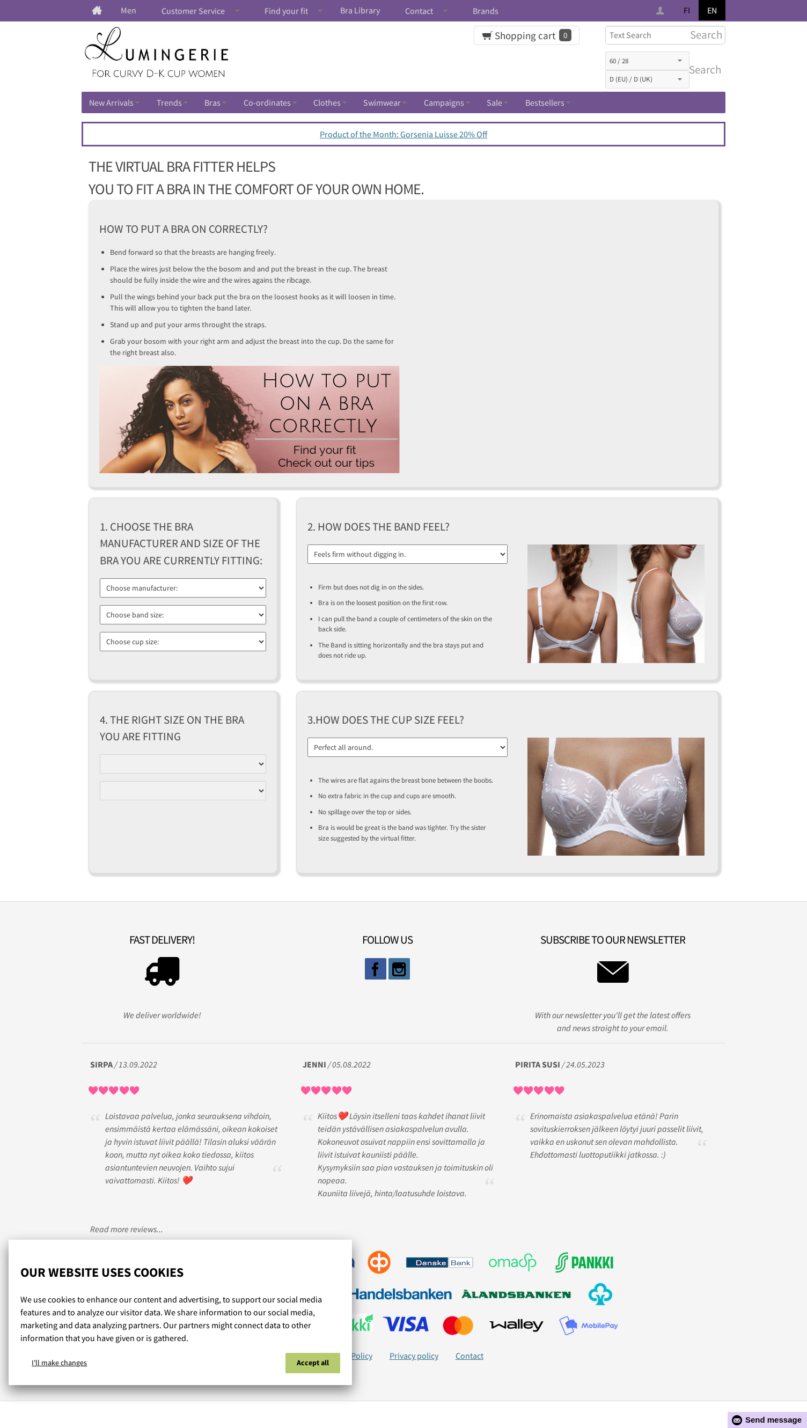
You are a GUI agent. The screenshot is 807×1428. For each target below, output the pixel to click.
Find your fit (286, 10)
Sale (494, 102)
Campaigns (444, 102)
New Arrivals (111, 102)
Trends (169, 102)
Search (703, 70)
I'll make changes (59, 1362)
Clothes (327, 102)
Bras (212, 102)
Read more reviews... (126, 1229)
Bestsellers (544, 102)
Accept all (313, 1362)
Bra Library (360, 10)
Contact (419, 10)
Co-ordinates (267, 102)
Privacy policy (414, 1355)
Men (128, 10)
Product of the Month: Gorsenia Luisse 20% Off (403, 134)
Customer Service (193, 10)
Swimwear (382, 102)
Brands (485, 10)
